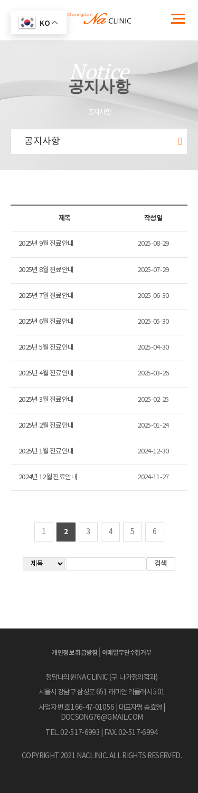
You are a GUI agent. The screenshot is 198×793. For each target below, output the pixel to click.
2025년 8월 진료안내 (46, 270)
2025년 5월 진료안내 (46, 348)
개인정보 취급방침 (74, 652)
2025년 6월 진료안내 (46, 322)
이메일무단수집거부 (127, 652)
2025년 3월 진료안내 (46, 400)
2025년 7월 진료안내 (46, 296)
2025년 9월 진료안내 (46, 244)
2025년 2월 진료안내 (46, 426)
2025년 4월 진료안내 (46, 374)
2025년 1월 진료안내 (46, 452)
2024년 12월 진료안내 (47, 477)
